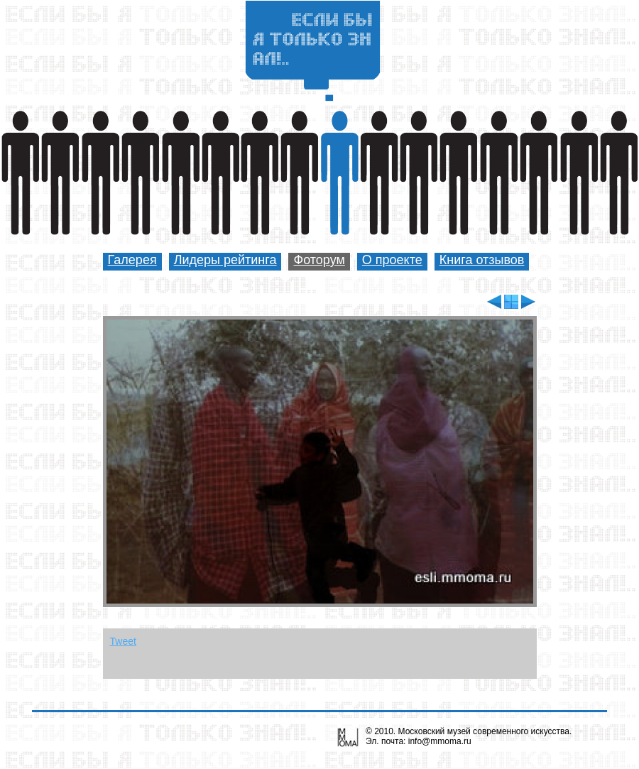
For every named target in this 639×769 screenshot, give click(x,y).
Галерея (132, 260)
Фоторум (318, 260)
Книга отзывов (482, 260)
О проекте (392, 260)
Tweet (123, 641)
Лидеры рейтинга (225, 260)
